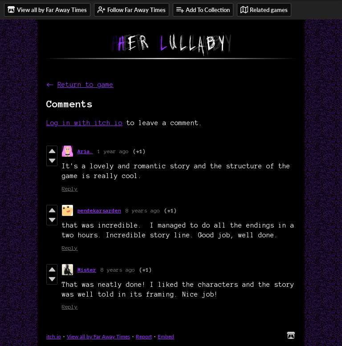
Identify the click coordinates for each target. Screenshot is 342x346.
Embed (166, 336)
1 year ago (113, 151)
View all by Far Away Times (98, 336)
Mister (86, 270)
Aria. (85, 151)
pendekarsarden (99, 210)
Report (144, 336)
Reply (69, 188)
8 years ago (143, 210)
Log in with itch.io (84, 122)
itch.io (53, 336)
